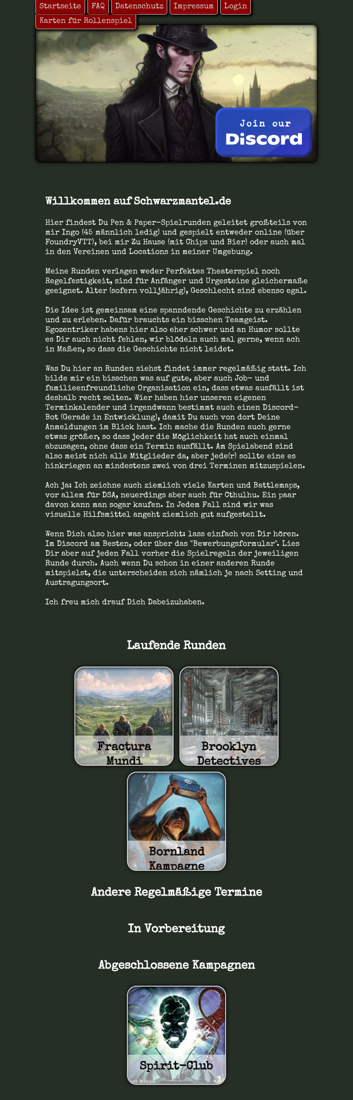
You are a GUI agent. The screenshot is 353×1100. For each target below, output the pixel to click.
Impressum (194, 7)
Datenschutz (139, 7)
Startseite (60, 7)
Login (235, 7)
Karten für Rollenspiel (85, 21)
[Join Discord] (263, 132)
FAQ (98, 7)
